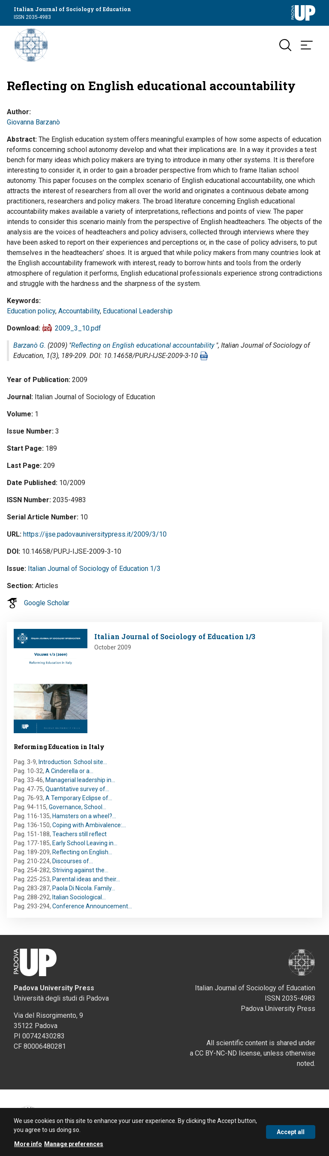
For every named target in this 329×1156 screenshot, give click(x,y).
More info (28, 1146)
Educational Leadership (138, 311)
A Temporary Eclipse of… (78, 798)
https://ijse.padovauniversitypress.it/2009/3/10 (95, 534)
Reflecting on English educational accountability (142, 345)
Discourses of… (72, 861)
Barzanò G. (29, 345)
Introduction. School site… (73, 762)
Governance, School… (77, 807)
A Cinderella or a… (69, 771)
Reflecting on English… (82, 852)
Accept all (291, 1134)
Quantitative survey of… (77, 789)
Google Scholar (46, 603)
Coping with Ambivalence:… (89, 825)
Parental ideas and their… (86, 879)
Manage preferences (73, 1146)
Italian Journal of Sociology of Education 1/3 (94, 568)
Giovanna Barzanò (33, 122)
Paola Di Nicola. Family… (83, 888)
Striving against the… (80, 870)
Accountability (79, 311)
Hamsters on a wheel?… (84, 816)
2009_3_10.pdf (78, 328)
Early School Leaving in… (84, 843)
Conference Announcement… (92, 906)
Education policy (31, 311)
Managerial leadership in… (80, 780)
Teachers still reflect (79, 834)
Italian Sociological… (79, 897)
